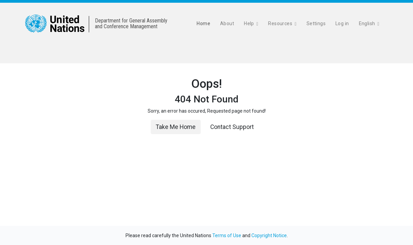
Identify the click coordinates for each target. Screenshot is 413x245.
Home (203, 23)
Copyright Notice (269, 235)
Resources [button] (280, 23)
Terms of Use (226, 235)
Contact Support (232, 127)
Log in (342, 23)
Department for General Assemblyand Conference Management (131, 23)
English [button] (367, 23)
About (227, 23)
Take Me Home (176, 127)
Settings (316, 23)
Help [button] (249, 23)
